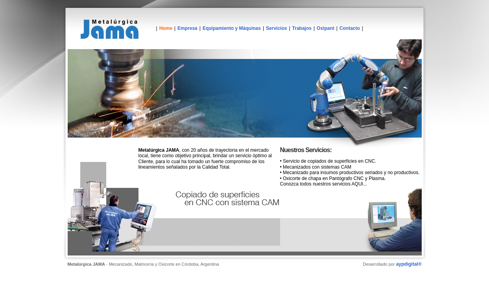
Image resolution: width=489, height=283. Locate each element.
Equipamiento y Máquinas (232, 28)
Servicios (276, 28)
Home (165, 28)
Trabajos (302, 28)
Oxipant (325, 28)
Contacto (350, 28)
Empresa (187, 28)
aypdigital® (409, 264)
